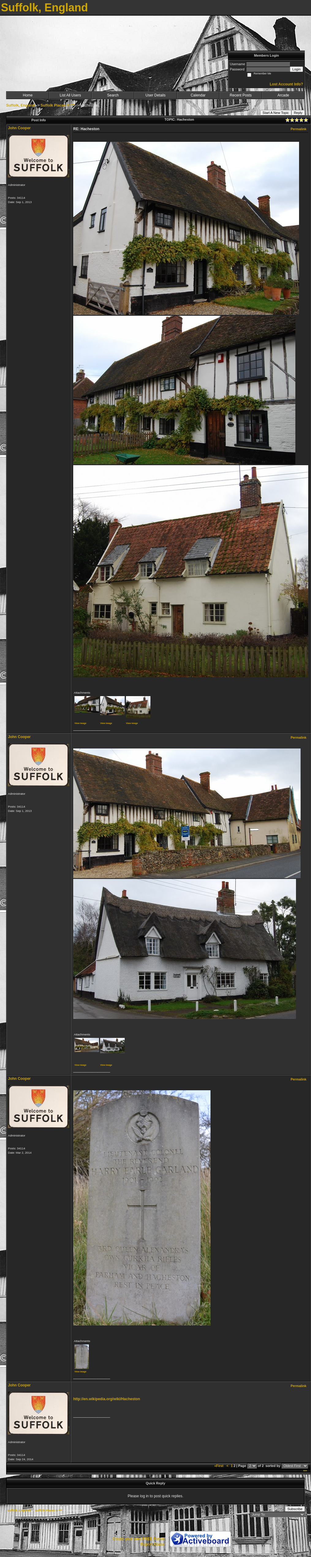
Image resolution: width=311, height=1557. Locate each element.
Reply (298, 113)
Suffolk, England (20, 105)
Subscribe (294, 1509)
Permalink (298, 129)
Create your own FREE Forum (138, 1539)
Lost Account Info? (286, 84)
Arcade (283, 95)
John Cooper (19, 128)
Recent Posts (241, 95)
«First (219, 1466)
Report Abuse (153, 1544)
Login (296, 69)
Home (27, 95)
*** (305, 1471)
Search (113, 95)
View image (80, 723)
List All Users (70, 95)
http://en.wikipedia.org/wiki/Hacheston (106, 1399)
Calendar (198, 95)
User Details (155, 95)
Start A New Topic (276, 113)
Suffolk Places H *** (57, 105)
